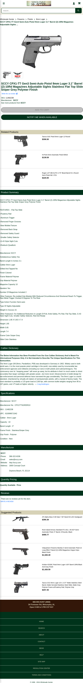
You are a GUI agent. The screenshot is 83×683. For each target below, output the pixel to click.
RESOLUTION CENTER (41, 668)
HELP (41, 655)
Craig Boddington (43, 384)
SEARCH (41, 628)
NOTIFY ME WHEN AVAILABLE (42, 117)
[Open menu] (3, 3)
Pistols (30, 19)
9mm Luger (40, 19)
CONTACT (41, 641)
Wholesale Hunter (7, 19)
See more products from (13, 103)
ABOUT (41, 635)
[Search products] (38, 10)
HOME (41, 621)
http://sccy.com (15, 463)
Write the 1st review (10, 94)
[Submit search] (78, 10)
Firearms (20, 19)
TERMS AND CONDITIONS (41, 675)
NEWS (41, 648)
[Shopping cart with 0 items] (79, 3)
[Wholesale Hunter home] (39, 3)
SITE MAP (41, 661)
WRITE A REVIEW (7, 501)
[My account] (73, 3)
